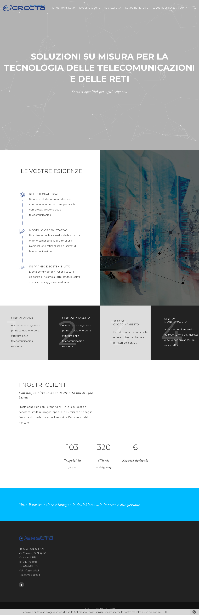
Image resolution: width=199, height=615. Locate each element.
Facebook (21, 584)
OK (167, 612)
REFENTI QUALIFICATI (44, 194)
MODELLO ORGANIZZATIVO (48, 230)
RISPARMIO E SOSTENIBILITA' (49, 266)
